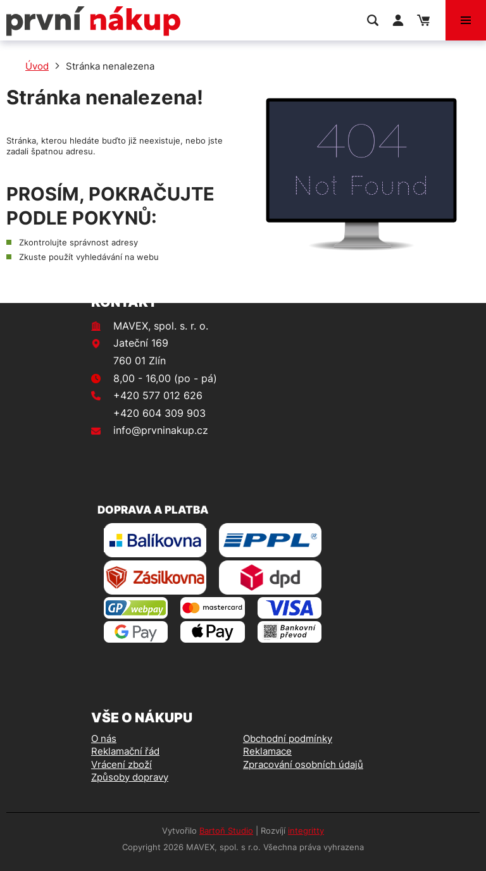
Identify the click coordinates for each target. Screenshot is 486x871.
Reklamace (267, 751)
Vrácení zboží (121, 764)
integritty (306, 830)
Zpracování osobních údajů (303, 764)
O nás (103, 738)
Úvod (37, 66)
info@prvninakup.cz (160, 430)
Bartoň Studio (226, 830)
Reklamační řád (125, 751)
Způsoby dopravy (129, 777)
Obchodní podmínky (287, 738)
